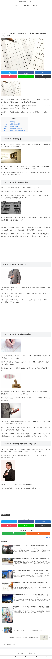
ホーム (26, 655)
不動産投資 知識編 (5, 514)
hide (16, 118)
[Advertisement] (26, 20)
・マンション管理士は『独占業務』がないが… (14, 130)
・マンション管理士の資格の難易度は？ (12, 128)
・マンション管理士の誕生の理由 (11, 124)
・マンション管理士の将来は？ (10, 126)
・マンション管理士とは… (9, 122)
